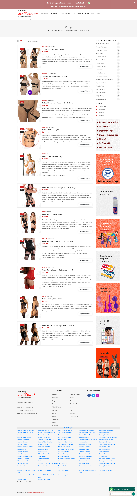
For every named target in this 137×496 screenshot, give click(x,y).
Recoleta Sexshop (63, 456)
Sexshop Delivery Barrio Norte (46, 432)
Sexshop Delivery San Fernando (108, 437)
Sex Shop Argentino (84, 451)
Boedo (54, 413)
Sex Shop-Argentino (84, 447)
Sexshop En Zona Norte (44, 470)
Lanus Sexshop (103, 475)
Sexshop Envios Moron (105, 470)
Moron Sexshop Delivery (85, 454)
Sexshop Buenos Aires (44, 437)
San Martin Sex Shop (23, 458)
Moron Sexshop (42, 456)
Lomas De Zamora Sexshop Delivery (48, 463)
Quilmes (72, 398)
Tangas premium (108, 92)
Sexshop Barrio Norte (23, 439)
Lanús (71, 407)
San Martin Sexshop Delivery (107, 458)
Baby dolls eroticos (108, 50)
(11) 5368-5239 (28, 410)
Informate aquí (104, 194)
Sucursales (66, 13)
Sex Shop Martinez (104, 449)
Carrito (98, 13)
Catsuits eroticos (108, 56)
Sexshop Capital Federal (65, 435)
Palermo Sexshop (104, 451)
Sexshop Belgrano (84, 437)
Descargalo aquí (105, 324)
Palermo (54, 395)
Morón (71, 401)
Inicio (36, 13)
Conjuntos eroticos (108, 60)
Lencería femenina (71, 30)
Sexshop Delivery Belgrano (106, 430)
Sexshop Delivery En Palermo (87, 430)
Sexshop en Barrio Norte (65, 442)
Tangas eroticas (108, 89)
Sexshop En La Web (104, 447)
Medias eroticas (108, 73)
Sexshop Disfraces (22, 442)
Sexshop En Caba (43, 444)
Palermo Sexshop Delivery (45, 454)
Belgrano (54, 401)
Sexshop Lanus (83, 475)
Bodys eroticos (108, 53)
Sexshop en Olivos (63, 463)
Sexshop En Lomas (22, 451)
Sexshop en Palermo (23, 466)
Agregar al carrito (85, 66)
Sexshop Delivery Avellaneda (87, 432)
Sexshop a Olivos (83, 442)
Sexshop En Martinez (64, 451)
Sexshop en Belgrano (105, 442)
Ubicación (83, 6)
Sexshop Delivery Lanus (65, 432)
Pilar (71, 419)
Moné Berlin (102, 109)
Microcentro (55, 404)
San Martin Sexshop (43, 458)
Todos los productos (58, 30)
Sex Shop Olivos (21, 449)
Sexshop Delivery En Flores (45, 430)
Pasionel (101, 115)
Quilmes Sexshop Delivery (24, 456)
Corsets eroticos (84, 30)
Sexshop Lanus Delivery (44, 479)
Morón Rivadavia (74, 404)
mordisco (101, 112)
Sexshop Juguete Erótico (65, 475)
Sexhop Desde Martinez (44, 447)
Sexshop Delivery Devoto (65, 430)
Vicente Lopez (74, 416)
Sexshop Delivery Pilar (64, 437)
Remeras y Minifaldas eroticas (108, 79)
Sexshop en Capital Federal (25, 447)
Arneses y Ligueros (108, 47)
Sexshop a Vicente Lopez (106, 439)
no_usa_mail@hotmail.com (29, 413)
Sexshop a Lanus (22, 444)
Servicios (44, 13)
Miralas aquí (104, 356)
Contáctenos (89, 13)
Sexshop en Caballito (85, 444)
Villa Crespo (55, 419)
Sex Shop (40, 461)
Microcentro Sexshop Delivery (66, 458)
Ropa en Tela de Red (108, 83)
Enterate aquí (104, 164)
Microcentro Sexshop (23, 461)
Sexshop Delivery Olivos (24, 437)
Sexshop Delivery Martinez (45, 435)
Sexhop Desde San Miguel (65, 444)
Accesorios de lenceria (108, 44)
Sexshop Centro (22, 435)
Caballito (54, 410)
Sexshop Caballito (104, 435)
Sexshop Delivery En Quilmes (25, 432)
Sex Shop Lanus (42, 451)
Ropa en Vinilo (108, 86)
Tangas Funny (108, 95)
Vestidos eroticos (108, 99)
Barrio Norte (55, 398)
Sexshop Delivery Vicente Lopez (88, 439)
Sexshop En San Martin (85, 466)
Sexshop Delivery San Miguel (46, 439)
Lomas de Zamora (75, 395)
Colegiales (55, 425)
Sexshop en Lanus (43, 449)
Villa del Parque (56, 407)
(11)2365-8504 (28, 407)
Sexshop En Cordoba (64, 447)
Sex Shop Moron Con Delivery (66, 449)
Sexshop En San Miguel (105, 466)
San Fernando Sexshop (85, 456)
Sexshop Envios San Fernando (25, 475)
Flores (54, 416)
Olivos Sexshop (21, 454)
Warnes (54, 422)
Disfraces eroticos (108, 66)
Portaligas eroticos (108, 76)
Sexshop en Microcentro (106, 461)
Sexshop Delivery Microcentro (87, 435)
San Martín (73, 413)
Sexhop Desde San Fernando (107, 444)
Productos (55, 13)
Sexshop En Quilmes (43, 466)
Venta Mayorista (78, 13)
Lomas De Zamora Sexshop (107, 463)
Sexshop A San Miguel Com (45, 442)
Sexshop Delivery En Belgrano (25, 430)
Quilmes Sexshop (63, 454)
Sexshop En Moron (22, 463)
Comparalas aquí (105, 291)
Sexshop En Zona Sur (64, 470)
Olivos (71, 410)
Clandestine (102, 106)
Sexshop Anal (62, 439)
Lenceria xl (108, 69)
